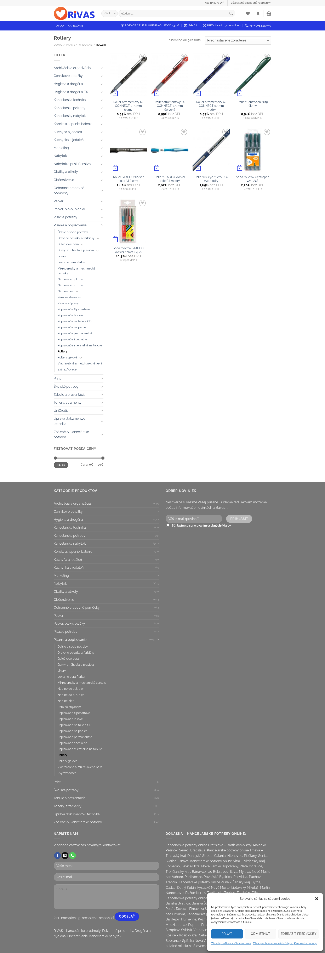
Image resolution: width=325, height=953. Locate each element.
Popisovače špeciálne (72, 339)
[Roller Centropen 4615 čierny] (252, 75)
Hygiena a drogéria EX (71, 92)
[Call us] (72, 855)
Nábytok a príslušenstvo (72, 164)
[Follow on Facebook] (57, 855)
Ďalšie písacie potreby (73, 232)
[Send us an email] (65, 855)
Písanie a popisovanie (79, 44)
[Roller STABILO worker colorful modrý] (169, 150)
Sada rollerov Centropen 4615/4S (252, 179)
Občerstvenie (64, 180)
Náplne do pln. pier (71, 285)
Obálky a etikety (66, 172)
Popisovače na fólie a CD (74, 321)
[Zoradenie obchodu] (238, 40)
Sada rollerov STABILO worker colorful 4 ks (128, 250)
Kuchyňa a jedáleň (68, 132)
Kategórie (75, 25)
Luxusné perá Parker (71, 262)
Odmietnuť (260, 934)
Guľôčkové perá (68, 244)
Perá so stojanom (69, 297)
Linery (62, 256)
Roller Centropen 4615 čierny (253, 104)
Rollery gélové (67, 357)
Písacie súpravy (68, 303)
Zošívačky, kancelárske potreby (71, 434)
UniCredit (61, 411)
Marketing (61, 148)
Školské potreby (66, 386)
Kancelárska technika (70, 100)
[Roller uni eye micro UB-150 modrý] (211, 150)
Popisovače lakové (70, 315)
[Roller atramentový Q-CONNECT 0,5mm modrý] (211, 75)
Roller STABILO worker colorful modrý (170, 179)
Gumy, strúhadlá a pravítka (76, 250)
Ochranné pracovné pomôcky (69, 190)
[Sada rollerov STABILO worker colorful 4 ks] (128, 221)
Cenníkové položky (68, 76)
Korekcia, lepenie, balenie (73, 124)
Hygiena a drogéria (68, 84)
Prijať (227, 934)
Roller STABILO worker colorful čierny (128, 179)
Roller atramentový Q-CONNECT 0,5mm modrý (211, 105)
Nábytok (60, 156)
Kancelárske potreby (69, 108)
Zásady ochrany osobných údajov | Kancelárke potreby (285, 943)
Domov (58, 44)
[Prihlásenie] (258, 13)
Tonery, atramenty (67, 402)
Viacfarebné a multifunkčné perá (80, 363)
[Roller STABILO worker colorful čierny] (128, 150)
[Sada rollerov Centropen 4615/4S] (252, 150)
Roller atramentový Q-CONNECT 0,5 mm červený (170, 105)
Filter (61, 465)
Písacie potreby (65, 217)
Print (57, 378)
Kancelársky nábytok (70, 116)
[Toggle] (101, 67)
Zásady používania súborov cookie (231, 943)
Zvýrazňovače (67, 369)
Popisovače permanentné (75, 333)
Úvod (60, 25)
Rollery (62, 351)
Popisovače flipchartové (74, 309)
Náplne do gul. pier (71, 279)
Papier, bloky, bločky (69, 209)
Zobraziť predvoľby (299, 934)
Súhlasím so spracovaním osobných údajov (201, 525)
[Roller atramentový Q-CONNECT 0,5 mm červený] (169, 75)
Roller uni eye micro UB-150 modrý (211, 179)
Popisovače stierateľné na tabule (80, 345)
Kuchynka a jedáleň (69, 140)
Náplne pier (66, 291)
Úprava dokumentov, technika (70, 421)
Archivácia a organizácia (72, 68)
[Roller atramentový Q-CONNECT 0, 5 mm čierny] (128, 75)
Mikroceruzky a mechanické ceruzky (76, 271)
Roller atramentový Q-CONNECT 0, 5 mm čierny (128, 105)
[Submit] (231, 13)
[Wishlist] (248, 13)
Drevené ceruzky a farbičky (76, 238)
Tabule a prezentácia (69, 395)
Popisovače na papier (72, 327)
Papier (58, 201)
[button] (317, 899)
